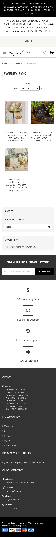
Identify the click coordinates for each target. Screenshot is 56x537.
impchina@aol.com (14, 31)
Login (6, 431)
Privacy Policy (10, 445)
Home (4, 63)
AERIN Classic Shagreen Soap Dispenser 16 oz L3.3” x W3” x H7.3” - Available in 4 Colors (16, 136)
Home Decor (17, 63)
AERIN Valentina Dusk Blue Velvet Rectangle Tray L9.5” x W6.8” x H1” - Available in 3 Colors (42, 136)
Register (7, 435)
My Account (9, 426)
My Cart (7, 440)
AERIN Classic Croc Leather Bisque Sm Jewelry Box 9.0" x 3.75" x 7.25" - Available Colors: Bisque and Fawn (16, 185)
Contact (28, 40)
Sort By (15, 88)
